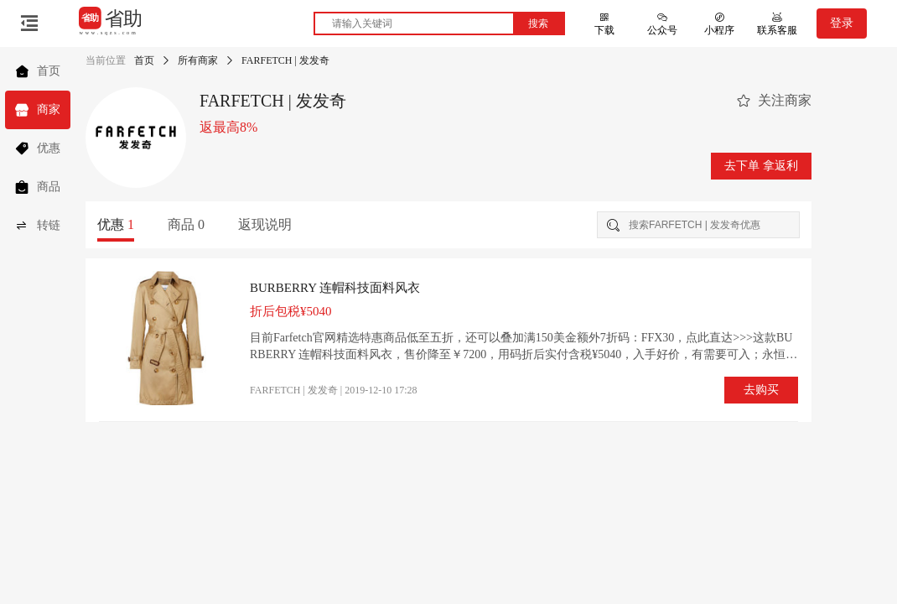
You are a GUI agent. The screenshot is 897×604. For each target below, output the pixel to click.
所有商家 (198, 60)
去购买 (761, 389)
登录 (841, 23)
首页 (144, 60)
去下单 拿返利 (761, 165)
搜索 (538, 23)
